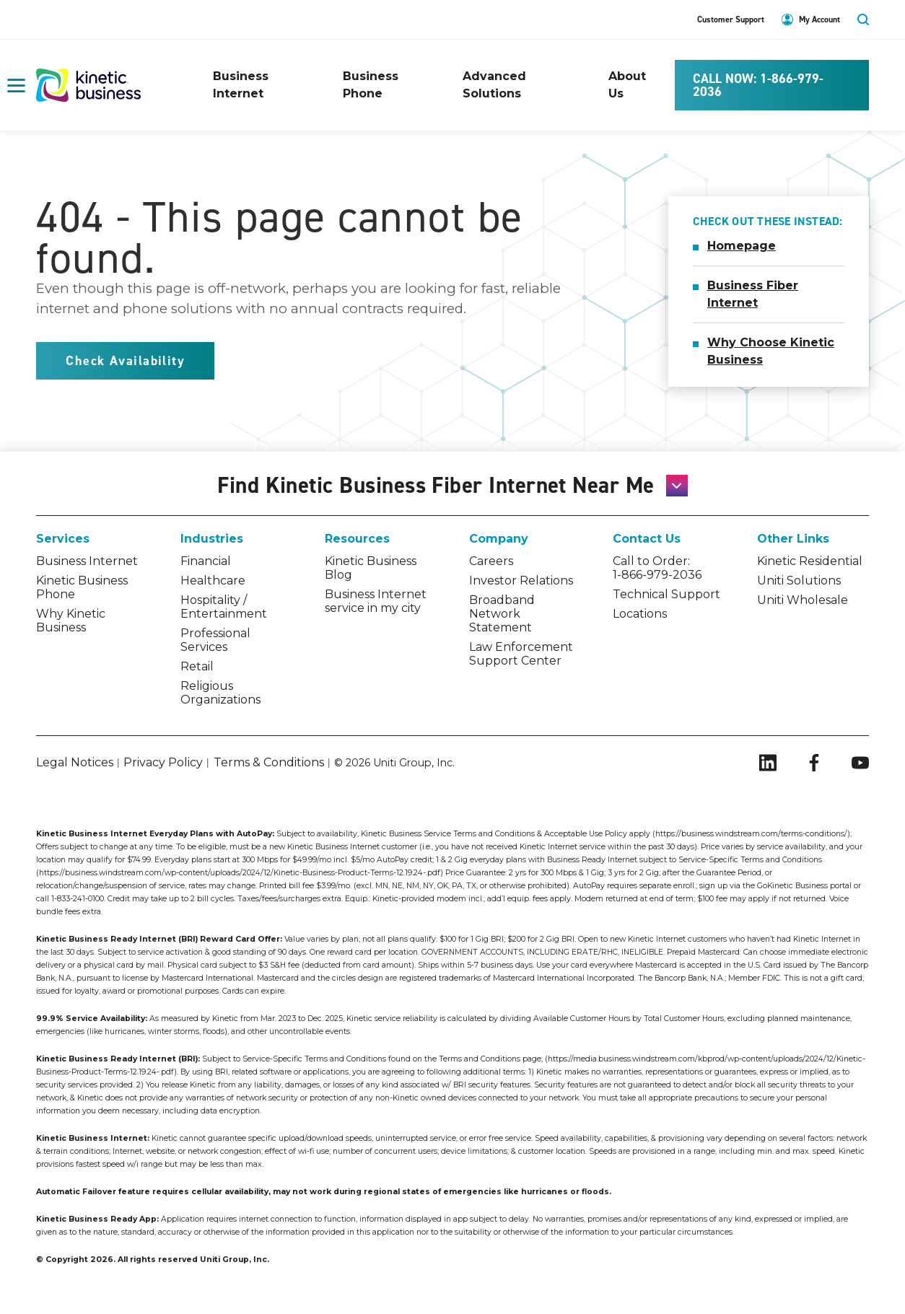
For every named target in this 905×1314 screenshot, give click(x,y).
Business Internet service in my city (376, 601)
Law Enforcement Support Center (521, 653)
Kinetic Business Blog (370, 568)
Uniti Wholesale (802, 600)
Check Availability (125, 360)
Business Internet (87, 561)
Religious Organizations (220, 692)
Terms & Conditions (269, 762)
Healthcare (212, 580)
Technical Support (666, 594)
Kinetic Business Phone (82, 587)
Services (62, 539)
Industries (211, 539)
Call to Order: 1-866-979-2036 (657, 568)
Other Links (793, 539)
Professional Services (215, 640)
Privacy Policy (163, 762)
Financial (205, 561)
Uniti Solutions (799, 580)
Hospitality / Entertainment (223, 607)
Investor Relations (521, 580)
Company (498, 539)
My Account (819, 19)
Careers (491, 561)
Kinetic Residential (809, 561)
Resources (357, 539)
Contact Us (647, 539)
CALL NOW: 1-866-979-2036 (758, 85)
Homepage (741, 246)
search (863, 19)
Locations (640, 614)
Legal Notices (74, 762)
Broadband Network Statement (502, 613)
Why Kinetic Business (70, 620)
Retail (197, 666)
